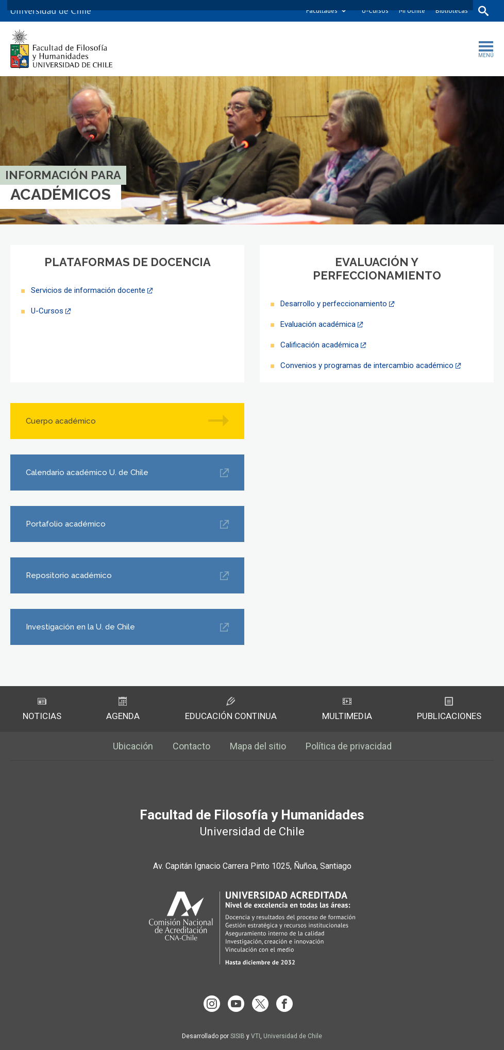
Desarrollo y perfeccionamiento (333, 303)
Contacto (191, 746)
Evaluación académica (318, 324)
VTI (255, 1036)
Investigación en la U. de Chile (80, 627)
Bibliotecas (451, 10)
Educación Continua (231, 709)
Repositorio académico (69, 575)
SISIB (237, 1036)
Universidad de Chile (292, 1036)
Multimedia (347, 709)
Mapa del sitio (258, 746)
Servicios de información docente (88, 290)
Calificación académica (319, 344)
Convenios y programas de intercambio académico (366, 365)
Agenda (123, 709)
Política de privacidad (349, 746)
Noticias (42, 709)
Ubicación (133, 746)
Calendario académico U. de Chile (87, 472)
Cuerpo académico (61, 421)
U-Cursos (375, 10)
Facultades (322, 10)
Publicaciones (449, 709)
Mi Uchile (412, 10)
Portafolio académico (66, 524)
